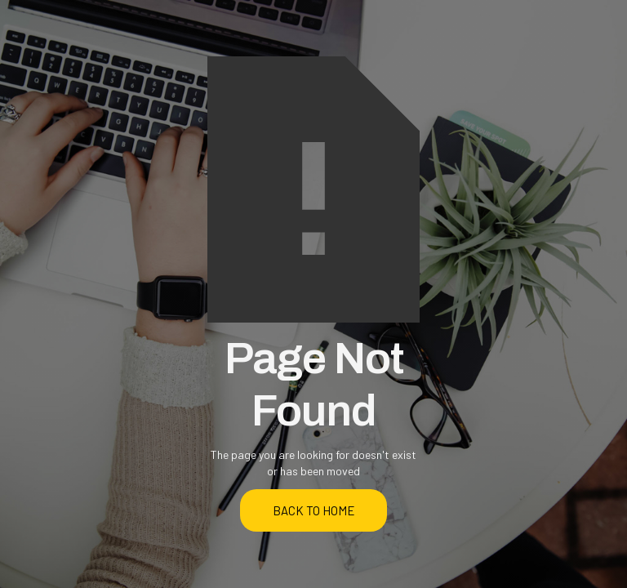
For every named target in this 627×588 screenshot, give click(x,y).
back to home (314, 510)
